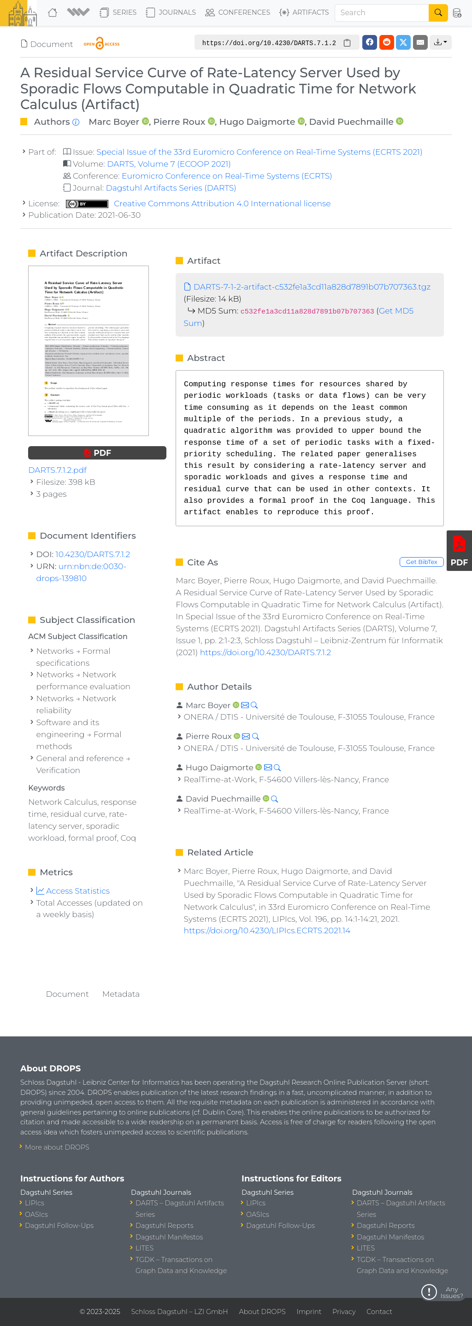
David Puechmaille (351, 121)
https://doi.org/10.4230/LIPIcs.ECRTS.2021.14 (267, 930)
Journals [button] (171, 13)
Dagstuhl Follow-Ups (59, 1225)
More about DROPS (57, 1147)
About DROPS (262, 1312)
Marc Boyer (113, 121)
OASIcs (36, 1214)
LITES (144, 1248)
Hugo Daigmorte (257, 121)
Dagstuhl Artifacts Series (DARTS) (171, 187)
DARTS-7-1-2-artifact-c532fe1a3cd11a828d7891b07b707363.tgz (307, 286)
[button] (79, 13)
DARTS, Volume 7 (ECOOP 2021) (169, 164)
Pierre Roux (179, 121)
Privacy (343, 1312)
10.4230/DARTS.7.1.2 (93, 554)
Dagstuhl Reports (165, 1225)
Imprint (308, 1312)
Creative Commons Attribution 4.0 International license (198, 203)
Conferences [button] (238, 13)
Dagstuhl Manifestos (169, 1237)
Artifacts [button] (304, 13)
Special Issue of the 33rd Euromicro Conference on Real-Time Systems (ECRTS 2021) (259, 152)
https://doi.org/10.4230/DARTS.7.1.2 (265, 652)
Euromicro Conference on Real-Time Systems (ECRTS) (227, 175)
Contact (379, 1312)
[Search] (382, 13)
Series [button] (118, 13)
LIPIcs (34, 1203)
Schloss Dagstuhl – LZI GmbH (179, 1312)
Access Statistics (73, 891)
